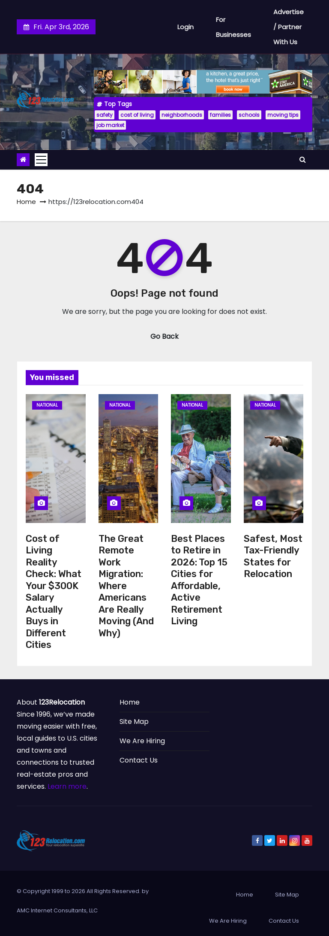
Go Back (164, 336)
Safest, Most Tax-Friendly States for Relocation (273, 556)
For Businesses (233, 27)
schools (249, 115)
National (47, 405)
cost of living (137, 115)
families (220, 115)
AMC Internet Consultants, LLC (57, 910)
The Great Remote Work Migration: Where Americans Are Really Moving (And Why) (126, 586)
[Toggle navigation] (41, 160)
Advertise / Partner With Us (288, 26)
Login (185, 26)
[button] (302, 159)
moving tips (283, 115)
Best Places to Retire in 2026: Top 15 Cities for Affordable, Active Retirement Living (199, 580)
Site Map (134, 721)
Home (26, 201)
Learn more (67, 786)
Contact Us (139, 760)
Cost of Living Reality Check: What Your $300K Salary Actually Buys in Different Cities (53, 592)
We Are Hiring (142, 741)
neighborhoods (182, 115)
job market (110, 125)
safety (104, 115)
